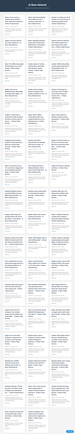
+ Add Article (70, 431)
